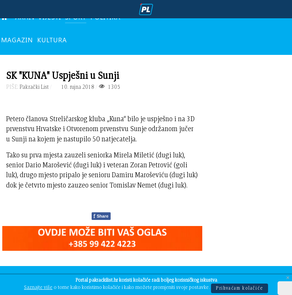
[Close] (288, 278)
